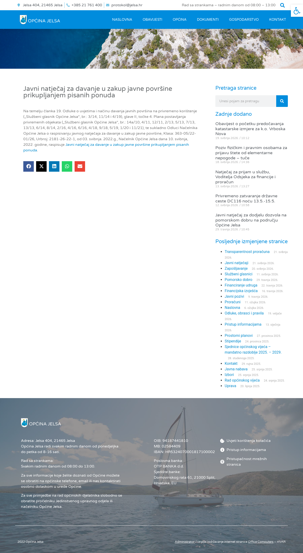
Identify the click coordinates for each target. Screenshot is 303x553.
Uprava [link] (230, 386)
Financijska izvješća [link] (241, 291)
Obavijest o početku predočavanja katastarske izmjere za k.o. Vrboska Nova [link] (250, 128)
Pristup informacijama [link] (243, 324)
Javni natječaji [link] (236, 263)
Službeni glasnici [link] (238, 274)
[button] (282, 5)
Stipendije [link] (233, 341)
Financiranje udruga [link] (241, 285)
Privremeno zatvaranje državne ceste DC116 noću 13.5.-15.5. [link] (246, 198)
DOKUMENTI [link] (208, 19)
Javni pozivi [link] (234, 296)
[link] (297, 11)
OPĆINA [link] (179, 19)
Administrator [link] (185, 542)
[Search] (282, 101)
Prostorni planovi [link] (239, 335)
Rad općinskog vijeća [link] (242, 380)
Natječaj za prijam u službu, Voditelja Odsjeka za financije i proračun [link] (245, 176)
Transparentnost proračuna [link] (247, 251)
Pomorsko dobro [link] (238, 279)
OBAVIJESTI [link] (152, 19)
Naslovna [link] (122, 19)
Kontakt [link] (277, 19)
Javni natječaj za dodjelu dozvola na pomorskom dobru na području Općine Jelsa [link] (250, 220)
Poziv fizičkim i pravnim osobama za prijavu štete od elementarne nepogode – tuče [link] (251, 152)
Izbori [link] (229, 374)
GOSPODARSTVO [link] (244, 19)
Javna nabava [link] (236, 369)
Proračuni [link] (233, 302)
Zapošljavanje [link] (236, 268)
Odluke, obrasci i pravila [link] (244, 313)
